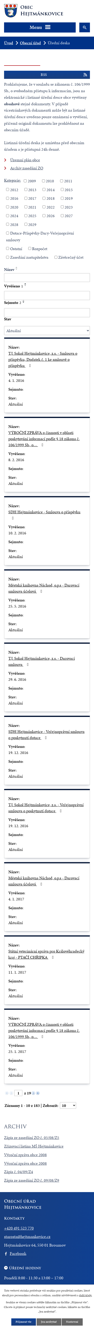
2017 (32, 198)
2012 (14, 189)
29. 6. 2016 (17, 679)
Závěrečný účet (70, 257)
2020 (14, 207)
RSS (64, 74)
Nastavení (72, 1322)
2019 (69, 198)
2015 (69, 189)
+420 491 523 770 (19, 1228)
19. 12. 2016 (18, 752)
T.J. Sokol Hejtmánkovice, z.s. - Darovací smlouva (41, 661)
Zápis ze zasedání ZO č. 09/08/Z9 (31, 1180)
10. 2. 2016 (17, 533)
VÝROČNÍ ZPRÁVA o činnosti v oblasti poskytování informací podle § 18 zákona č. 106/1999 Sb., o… (44, 439)
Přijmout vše (23, 1322)
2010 (50, 181)
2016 (14, 198)
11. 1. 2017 (17, 972)
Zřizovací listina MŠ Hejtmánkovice (33, 1146)
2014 (51, 189)
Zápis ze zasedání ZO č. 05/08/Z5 (31, 1137)
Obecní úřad (30, 43)
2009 (32, 181)
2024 (14, 215)
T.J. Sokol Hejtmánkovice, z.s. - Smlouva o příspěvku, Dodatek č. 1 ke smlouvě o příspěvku (42, 359)
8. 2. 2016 (16, 460)
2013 (32, 189)
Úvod (8, 43)
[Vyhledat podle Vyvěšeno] (47, 295)
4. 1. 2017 (16, 899)
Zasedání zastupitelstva (29, 257)
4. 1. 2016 (16, 380)
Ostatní (16, 248)
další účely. (85, 1295)
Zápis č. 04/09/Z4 (18, 1171)
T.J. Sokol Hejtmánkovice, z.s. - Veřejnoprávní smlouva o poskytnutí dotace (46, 808)
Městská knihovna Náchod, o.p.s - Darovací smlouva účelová (43, 588)
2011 (68, 181)
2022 (51, 207)
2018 (51, 198)
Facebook (18, 1253)
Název (9, 269)
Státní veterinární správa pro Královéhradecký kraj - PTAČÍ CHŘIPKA (46, 954)
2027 (69, 215)
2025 (32, 215)
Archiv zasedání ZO (26, 168)
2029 (32, 224)
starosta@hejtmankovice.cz (27, 1236)
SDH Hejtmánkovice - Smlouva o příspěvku (44, 514)
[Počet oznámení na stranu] (68, 1105)
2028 (14, 224)
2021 (32, 207)
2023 (69, 207)
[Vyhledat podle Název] (47, 277)
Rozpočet (39, 248)
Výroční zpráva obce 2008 (25, 1155)
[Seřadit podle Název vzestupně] (16, 267)
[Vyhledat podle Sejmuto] (47, 312)
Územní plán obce (25, 160)
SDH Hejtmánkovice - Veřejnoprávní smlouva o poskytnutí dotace (46, 734)
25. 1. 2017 (17, 1051)
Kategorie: (12, 180)
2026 (51, 215)
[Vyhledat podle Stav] (47, 330)
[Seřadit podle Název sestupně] (16, 269)
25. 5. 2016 (17, 606)
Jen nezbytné (49, 1322)
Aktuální (15, 404)
